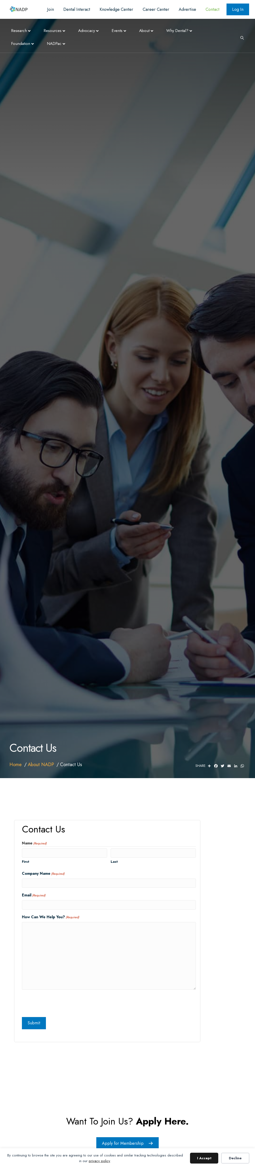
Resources (52, 30)
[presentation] (57, 1003)
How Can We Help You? (50, 917)
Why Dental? (177, 30)
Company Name (43, 873)
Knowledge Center (116, 9)
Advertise (187, 9)
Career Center (156, 9)
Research (19, 30)
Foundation (20, 43)
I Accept (204, 1158)
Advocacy (86, 30)
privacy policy (99, 1161)
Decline (235, 1158)
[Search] (240, 37)
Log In (237, 9)
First (25, 861)
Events (117, 30)
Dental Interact (76, 9)
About (144, 30)
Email (33, 895)
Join (50, 9)
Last (114, 861)
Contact (212, 9)
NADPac (54, 43)
